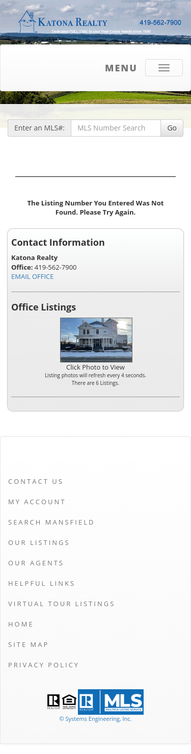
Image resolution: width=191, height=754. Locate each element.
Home (21, 624)
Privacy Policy (43, 664)
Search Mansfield (51, 522)
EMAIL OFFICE (32, 276)
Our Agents (36, 562)
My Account (37, 501)
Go (172, 128)
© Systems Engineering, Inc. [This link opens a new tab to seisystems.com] (95, 718)
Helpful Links (41, 583)
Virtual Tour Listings (61, 603)
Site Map (28, 644)
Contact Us (36, 481)
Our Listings (39, 542)
